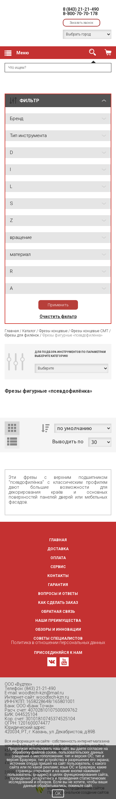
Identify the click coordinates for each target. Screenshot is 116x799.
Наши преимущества (58, 620)
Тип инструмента (28, 135)
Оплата (58, 558)
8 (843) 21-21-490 (81, 9)
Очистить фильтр (58, 316)
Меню (17, 53)
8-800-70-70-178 (80, 13)
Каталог (29, 331)
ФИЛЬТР (29, 100)
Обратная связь (58, 611)
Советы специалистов (58, 638)
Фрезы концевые (53, 331)
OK (58, 793)
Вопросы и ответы (58, 594)
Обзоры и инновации (58, 629)
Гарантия (58, 585)
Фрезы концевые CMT (89, 331)
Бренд (16, 118)
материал (20, 254)
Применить (58, 305)
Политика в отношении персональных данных (58, 642)
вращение (21, 237)
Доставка (58, 549)
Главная (12, 331)
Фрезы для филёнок (22, 335)
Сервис (58, 567)
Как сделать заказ (58, 602)
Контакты (58, 576)
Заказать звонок (81, 22)
